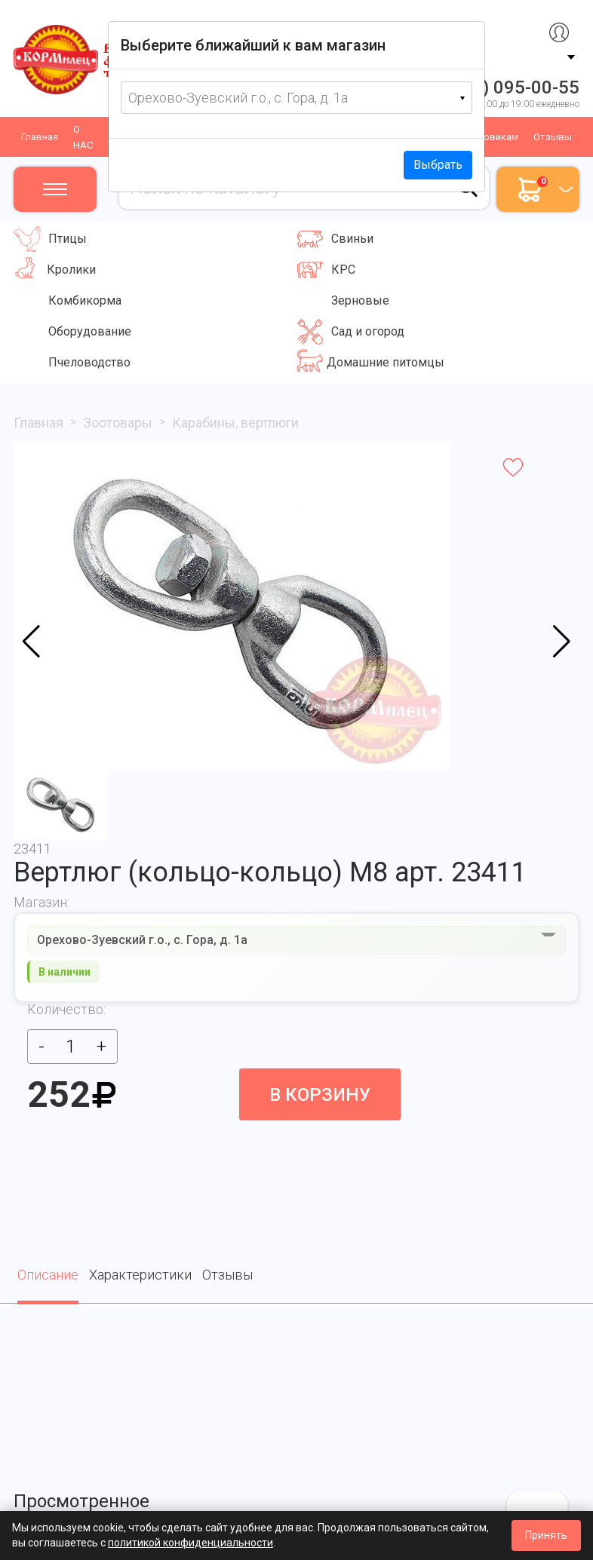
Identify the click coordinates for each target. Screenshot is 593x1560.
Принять (546, 1535)
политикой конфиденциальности (190, 1543)
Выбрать (437, 165)
